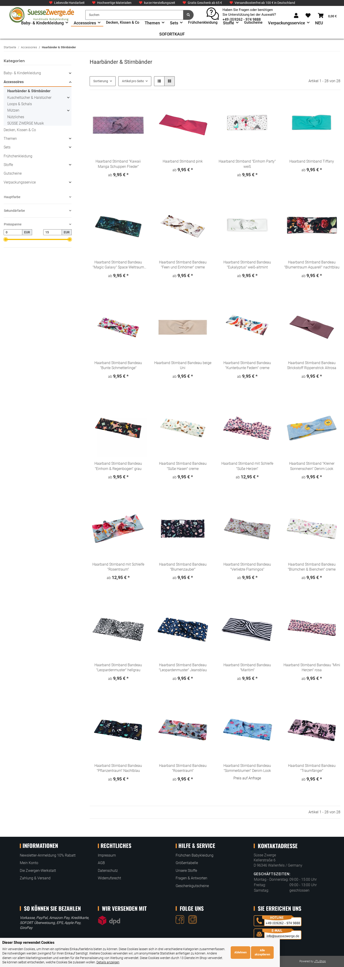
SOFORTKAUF (172, 34)
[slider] (5, 239)
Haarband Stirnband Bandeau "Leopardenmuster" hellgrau (118, 667)
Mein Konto (29, 863)
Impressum (107, 855)
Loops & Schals (19, 104)
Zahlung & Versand (35, 878)
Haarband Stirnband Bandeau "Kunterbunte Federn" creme (247, 365)
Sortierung (100, 81)
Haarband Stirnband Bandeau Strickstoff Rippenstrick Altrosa (311, 365)
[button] (296, 16)
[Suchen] (134, 15)
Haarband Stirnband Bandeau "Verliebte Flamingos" (247, 567)
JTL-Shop (320, 961)
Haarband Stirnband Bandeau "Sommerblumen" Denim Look (247, 768)
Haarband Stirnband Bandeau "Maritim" (247, 667)
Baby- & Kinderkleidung (22, 73)
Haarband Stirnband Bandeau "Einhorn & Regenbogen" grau (118, 466)
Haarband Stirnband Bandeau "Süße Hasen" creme (183, 466)
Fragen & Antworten (191, 878)
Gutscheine (13, 173)
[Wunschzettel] (308, 16)
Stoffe (8, 165)
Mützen (13, 110)
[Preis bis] (52, 232)
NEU (319, 22)
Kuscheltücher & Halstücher (29, 97)
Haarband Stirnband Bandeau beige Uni (182, 365)
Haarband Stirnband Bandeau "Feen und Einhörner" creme (183, 264)
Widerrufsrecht (109, 878)
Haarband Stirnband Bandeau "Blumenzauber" (183, 567)
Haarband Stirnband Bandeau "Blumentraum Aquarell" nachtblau (311, 264)
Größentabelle (187, 863)
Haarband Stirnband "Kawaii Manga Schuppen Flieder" (118, 163)
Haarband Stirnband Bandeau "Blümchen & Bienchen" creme (312, 567)
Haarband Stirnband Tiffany (311, 161)
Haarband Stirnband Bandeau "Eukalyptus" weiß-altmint (247, 264)
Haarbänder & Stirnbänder (29, 91)
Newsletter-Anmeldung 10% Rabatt (48, 855)
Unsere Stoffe (186, 870)
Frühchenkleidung (18, 156)
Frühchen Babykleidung (194, 855)
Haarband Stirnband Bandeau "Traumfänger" (312, 768)
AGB (101, 863)
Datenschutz (108, 870)
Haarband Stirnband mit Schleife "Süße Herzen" (247, 466)
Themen (10, 138)
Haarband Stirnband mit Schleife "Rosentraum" (118, 567)
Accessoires (14, 82)
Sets (7, 147)
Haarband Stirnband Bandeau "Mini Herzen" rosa (311, 667)
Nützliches (15, 117)
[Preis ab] (13, 232)
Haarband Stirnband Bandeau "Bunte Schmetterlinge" (118, 365)
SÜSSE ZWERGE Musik (25, 123)
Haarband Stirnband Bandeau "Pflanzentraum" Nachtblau (118, 768)
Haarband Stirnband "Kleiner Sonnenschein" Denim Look (311, 466)
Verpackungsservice (20, 182)
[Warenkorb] (327, 16)
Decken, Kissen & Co (20, 130)
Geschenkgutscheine (192, 886)
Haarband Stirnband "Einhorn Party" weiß (247, 163)
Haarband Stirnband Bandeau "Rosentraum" (183, 768)
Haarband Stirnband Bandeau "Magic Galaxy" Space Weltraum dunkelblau (118, 265)
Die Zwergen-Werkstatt (38, 870)
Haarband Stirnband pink (183, 161)
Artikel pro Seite (133, 81)
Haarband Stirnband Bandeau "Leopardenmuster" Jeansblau (183, 667)
